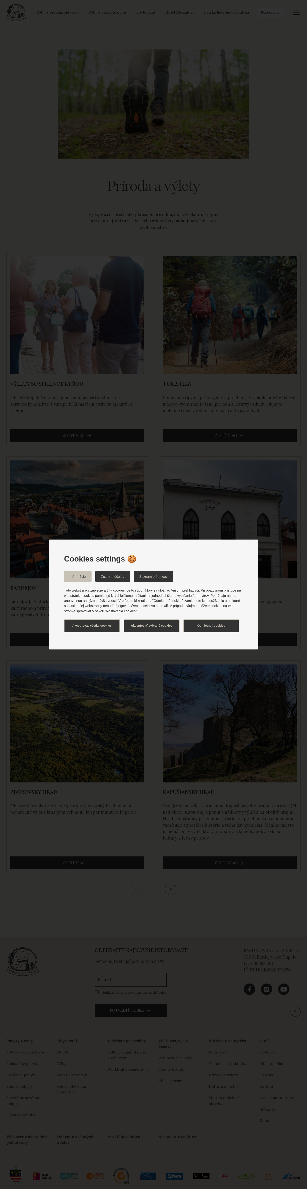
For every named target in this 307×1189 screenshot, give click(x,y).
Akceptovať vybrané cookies (151, 625)
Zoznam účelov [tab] (112, 576)
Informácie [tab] (78, 576)
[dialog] (153, 594)
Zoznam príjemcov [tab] (153, 576)
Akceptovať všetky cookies (92, 625)
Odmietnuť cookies (211, 625)
